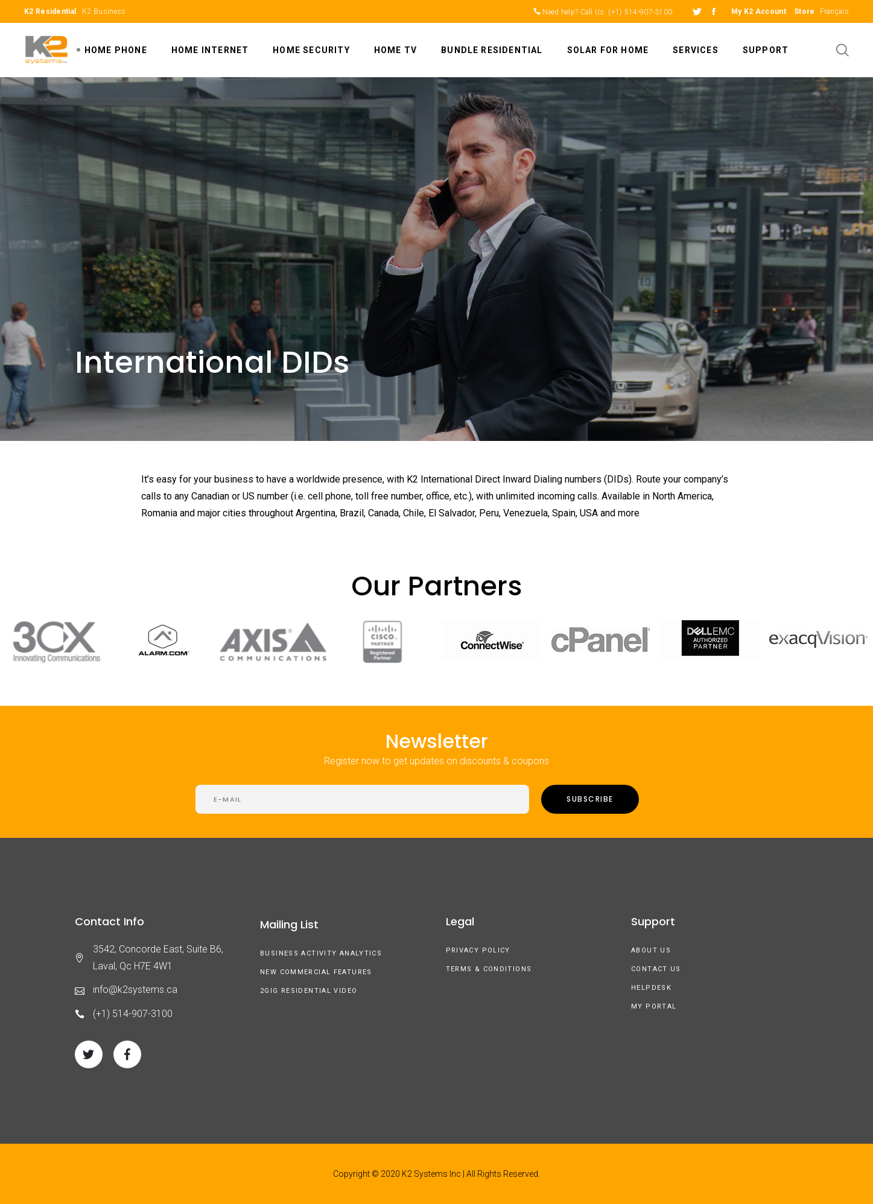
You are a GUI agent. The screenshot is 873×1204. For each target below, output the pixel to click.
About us (651, 950)
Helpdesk (651, 988)
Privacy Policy (478, 950)
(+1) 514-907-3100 (640, 12)
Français (834, 11)
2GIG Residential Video (308, 991)
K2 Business (103, 11)
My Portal (653, 1006)
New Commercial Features (316, 972)
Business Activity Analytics (321, 953)
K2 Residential (50, 11)
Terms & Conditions (489, 969)
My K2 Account (758, 11)
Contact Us (656, 969)
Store (804, 11)
